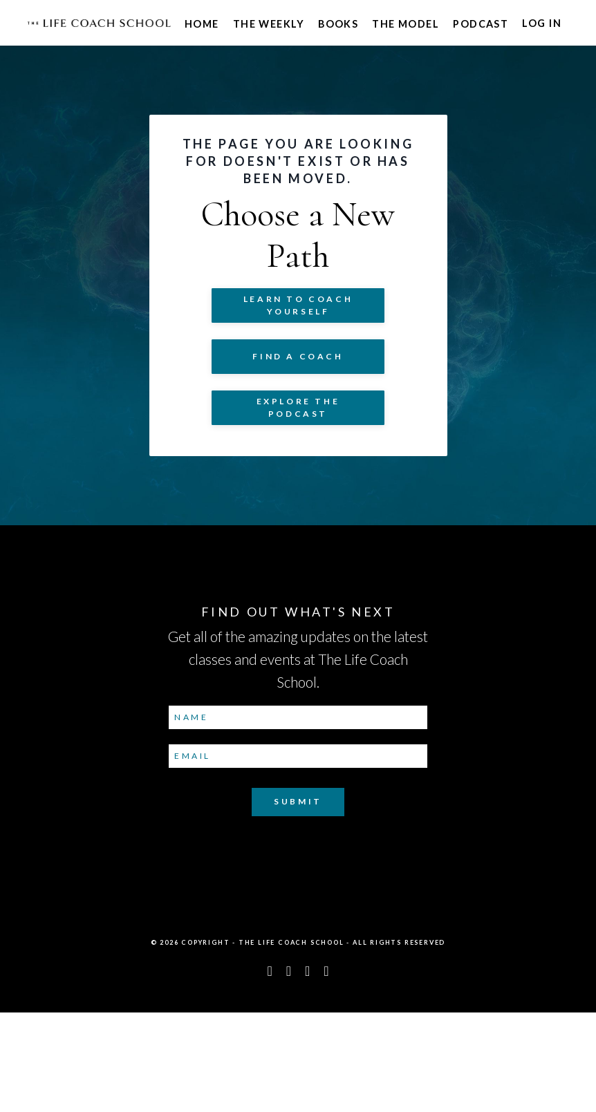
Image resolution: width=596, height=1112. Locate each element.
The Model (405, 24)
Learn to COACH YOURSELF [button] (298, 359)
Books (338, 24)
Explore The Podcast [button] (298, 461)
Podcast (480, 24)
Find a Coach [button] (297, 410)
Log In (541, 24)
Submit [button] (298, 901)
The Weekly (268, 24)
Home (202, 24)
